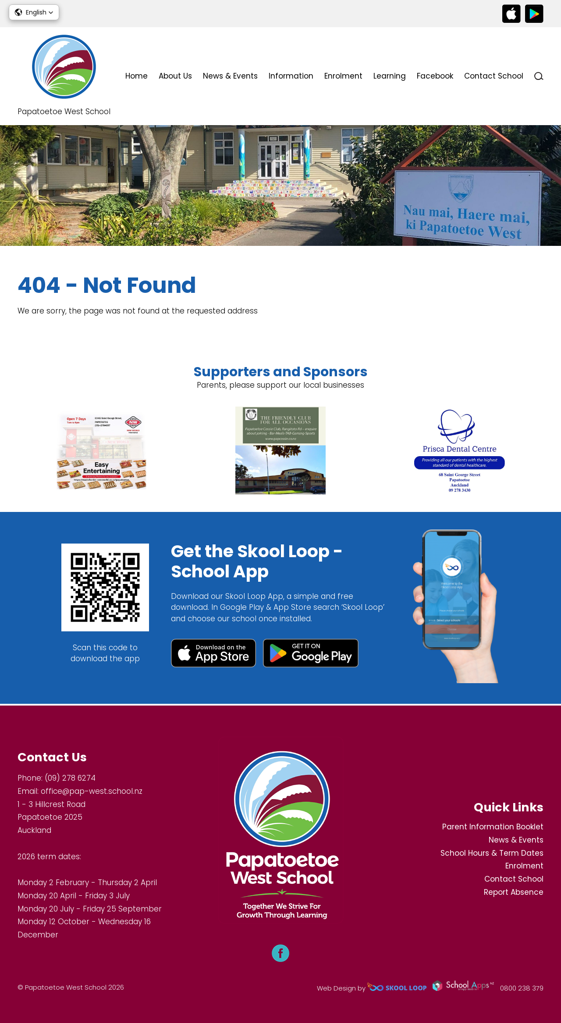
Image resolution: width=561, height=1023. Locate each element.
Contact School (493, 76)
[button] (33, 12)
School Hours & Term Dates (491, 853)
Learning (389, 76)
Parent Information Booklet (492, 826)
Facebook (435, 76)
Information (291, 76)
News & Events (230, 76)
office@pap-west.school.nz (91, 791)
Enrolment (343, 76)
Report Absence (513, 892)
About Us (175, 76)
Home (136, 76)
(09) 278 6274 (70, 778)
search (538, 76)
